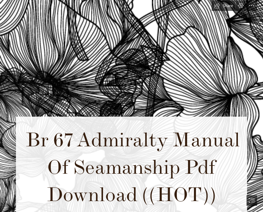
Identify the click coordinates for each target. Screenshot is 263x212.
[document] (131, 106)
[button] (223, 5)
